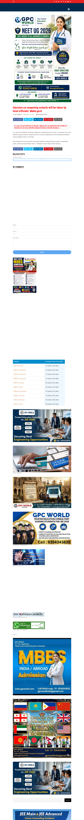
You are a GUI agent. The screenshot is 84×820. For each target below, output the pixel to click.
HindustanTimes (42, 114)
